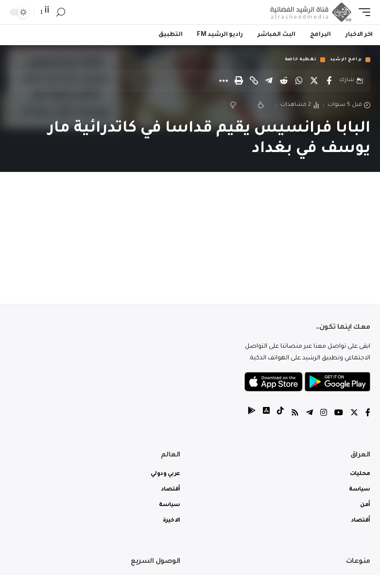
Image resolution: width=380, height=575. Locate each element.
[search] (61, 12)
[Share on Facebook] (329, 80)
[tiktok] (280, 414)
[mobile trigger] (362, 12)
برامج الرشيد (346, 59)
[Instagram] (323, 414)
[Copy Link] (253, 80)
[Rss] (295, 414)
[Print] (238, 80)
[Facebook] (367, 414)
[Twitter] (354, 414)
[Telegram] (309, 414)
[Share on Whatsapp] (299, 80)
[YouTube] (338, 414)
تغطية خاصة (301, 59)
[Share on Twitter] (314, 80)
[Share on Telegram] (269, 80)
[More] (223, 80)
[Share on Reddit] (284, 80)
